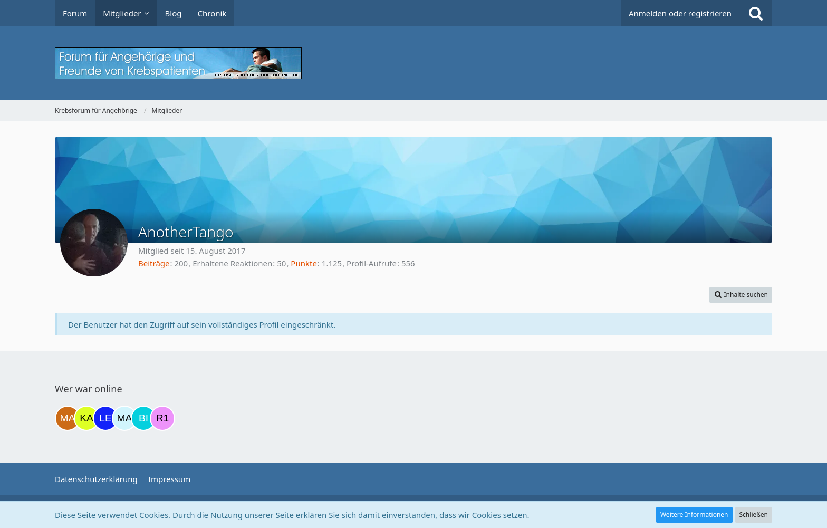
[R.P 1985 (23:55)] (162, 418)
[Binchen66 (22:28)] (143, 418)
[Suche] (755, 13)
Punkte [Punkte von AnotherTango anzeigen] (304, 263)
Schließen (753, 514)
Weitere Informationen (694, 514)
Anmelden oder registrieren (680, 13)
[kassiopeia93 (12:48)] (86, 418)
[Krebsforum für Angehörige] (413, 63)
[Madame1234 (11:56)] (67, 418)
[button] (740, 295)
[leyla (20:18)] (105, 418)
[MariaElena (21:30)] (124, 418)
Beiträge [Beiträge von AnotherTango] (154, 263)
